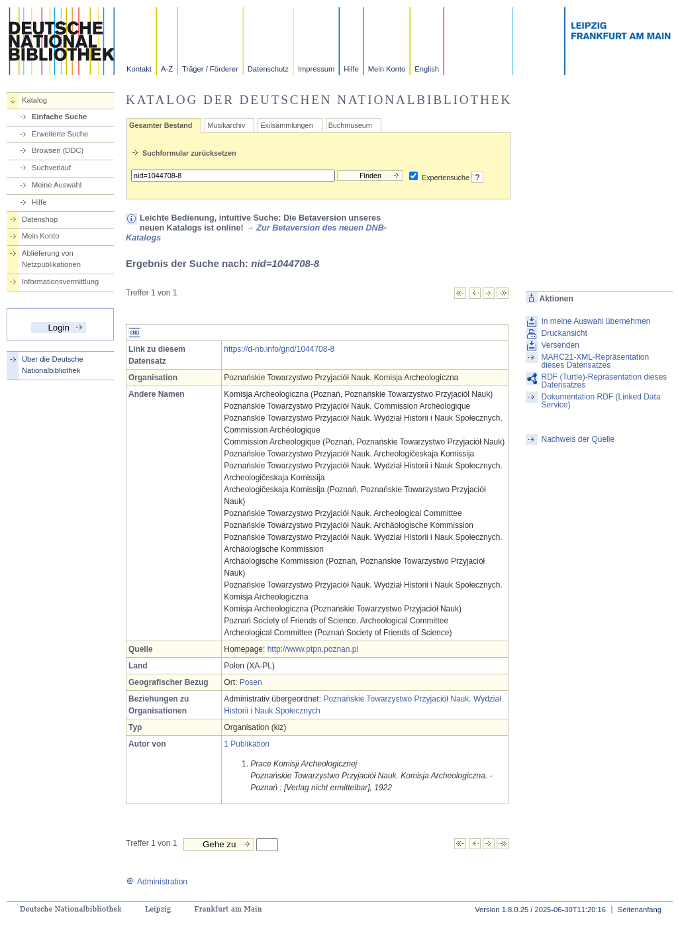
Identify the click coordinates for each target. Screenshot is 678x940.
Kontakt (139, 69)
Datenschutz (268, 69)
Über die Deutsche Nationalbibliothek (52, 364)
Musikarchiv (226, 125)
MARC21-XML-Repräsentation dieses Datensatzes (595, 361)
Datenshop (40, 219)
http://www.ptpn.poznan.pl (312, 649)
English (426, 69)
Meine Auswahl (56, 185)
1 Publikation (246, 744)
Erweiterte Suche (60, 134)
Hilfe (351, 69)
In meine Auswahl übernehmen (595, 321)
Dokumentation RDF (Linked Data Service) (600, 400)
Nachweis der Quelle (577, 439)
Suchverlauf (51, 168)
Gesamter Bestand (160, 125)
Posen (251, 682)
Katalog (34, 100)
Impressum (316, 69)
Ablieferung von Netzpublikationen (51, 258)
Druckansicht (564, 333)
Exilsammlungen (286, 125)
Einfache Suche (59, 117)
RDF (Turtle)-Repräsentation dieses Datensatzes (604, 381)
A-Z (167, 69)
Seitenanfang (639, 910)
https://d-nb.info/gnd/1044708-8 (279, 349)
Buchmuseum (350, 125)
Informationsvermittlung (60, 282)
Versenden (560, 345)
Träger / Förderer (210, 69)
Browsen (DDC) (57, 150)
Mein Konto (387, 69)
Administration (156, 881)
